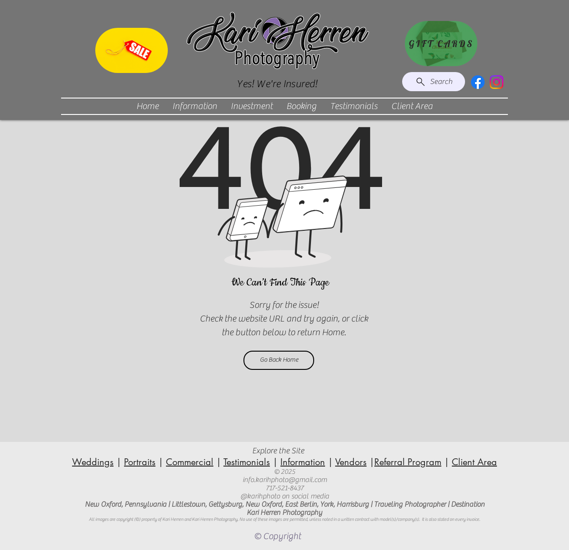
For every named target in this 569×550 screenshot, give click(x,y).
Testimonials (246, 462)
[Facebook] (478, 82)
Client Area (474, 462)
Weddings (93, 462)
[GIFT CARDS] (441, 43)
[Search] (433, 81)
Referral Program (407, 462)
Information (302, 462)
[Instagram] (496, 82)
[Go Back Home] (278, 360)
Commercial (189, 462)
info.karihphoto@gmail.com (285, 480)
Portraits (139, 462)
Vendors (351, 462)
